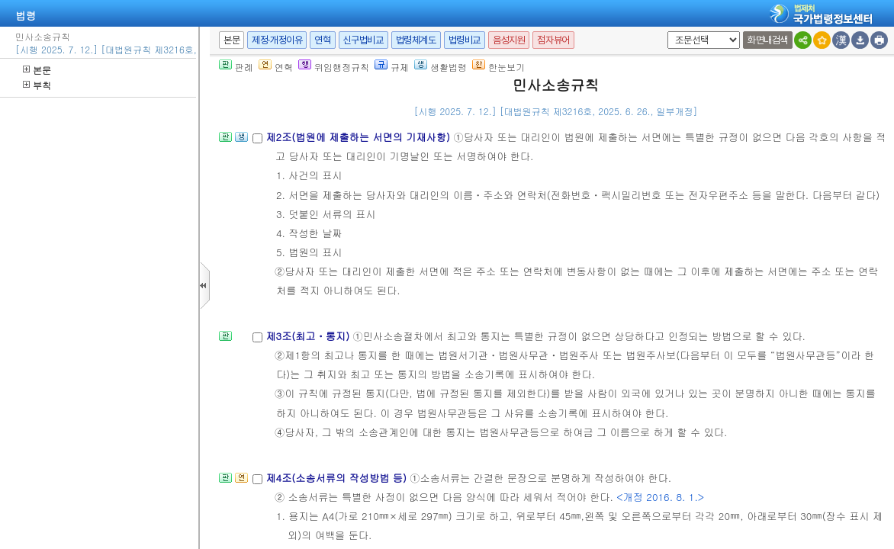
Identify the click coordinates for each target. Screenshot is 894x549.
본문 (37, 69)
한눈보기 (498, 66)
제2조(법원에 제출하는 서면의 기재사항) (359, 137)
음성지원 (509, 40)
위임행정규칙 (333, 66)
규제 (392, 66)
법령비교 (465, 40)
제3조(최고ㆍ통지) (308, 336)
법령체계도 (416, 40)
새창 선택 (665, 31)
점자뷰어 (553, 40)
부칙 (37, 85)
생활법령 (440, 66)
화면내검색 (768, 40)
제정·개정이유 (277, 40)
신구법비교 (363, 40)
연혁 (322, 40)
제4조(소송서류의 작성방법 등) (337, 477)
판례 (236, 66)
